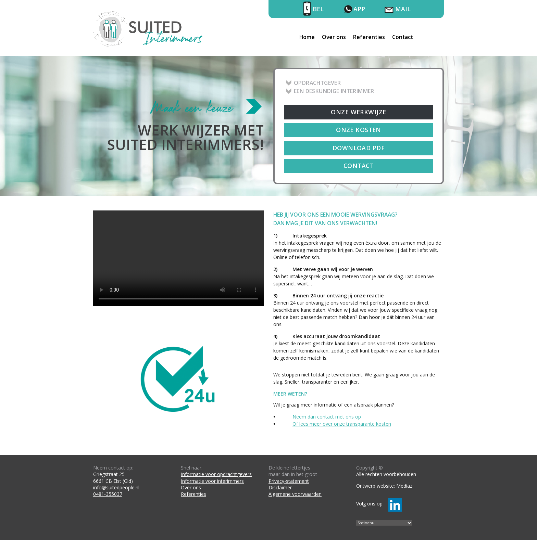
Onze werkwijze (358, 112)
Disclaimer (280, 487)
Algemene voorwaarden (295, 494)
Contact (402, 37)
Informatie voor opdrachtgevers (216, 474)
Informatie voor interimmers (212, 481)
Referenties (369, 37)
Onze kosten (358, 130)
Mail (403, 9)
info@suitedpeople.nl (116, 487)
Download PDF (359, 148)
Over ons (334, 37)
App (359, 9)
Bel (318, 9)
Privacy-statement (288, 481)
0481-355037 (107, 494)
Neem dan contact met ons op (326, 416)
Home (307, 37)
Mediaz (404, 486)
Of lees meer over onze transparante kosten (341, 424)
